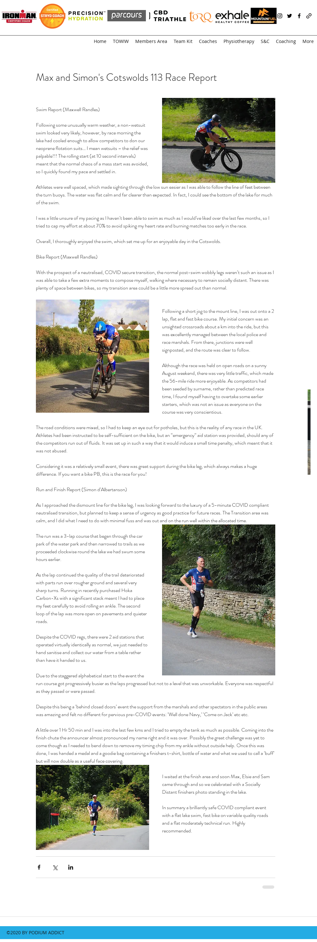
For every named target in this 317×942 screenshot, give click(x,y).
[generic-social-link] (309, 16)
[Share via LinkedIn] (71, 867)
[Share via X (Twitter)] (55, 867)
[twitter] (289, 16)
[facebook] (299, 16)
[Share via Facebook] (39, 867)
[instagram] (280, 16)
